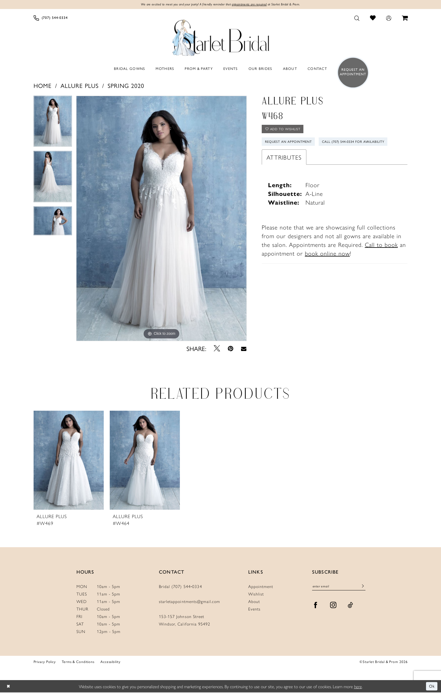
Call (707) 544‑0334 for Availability (301, 158)
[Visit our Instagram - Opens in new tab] (333, 606)
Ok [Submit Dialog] (431, 686)
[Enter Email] (338, 587)
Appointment (260, 587)
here (358, 686)
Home (43, 85)
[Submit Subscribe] (362, 587)
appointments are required (252, 5)
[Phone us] (50, 18)
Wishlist (256, 594)
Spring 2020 (126, 85)
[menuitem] (50, 18)
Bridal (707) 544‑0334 (180, 587)
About (254, 601)
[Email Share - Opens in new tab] (244, 348)
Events (254, 609)
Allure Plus (80, 85)
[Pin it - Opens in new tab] (231, 348)
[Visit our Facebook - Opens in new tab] (315, 606)
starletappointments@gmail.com (189, 601)
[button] (388, 18)
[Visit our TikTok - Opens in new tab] (350, 606)
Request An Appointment (291, 144)
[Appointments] (351, 73)
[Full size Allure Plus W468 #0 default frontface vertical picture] (161, 218)
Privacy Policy (45, 662)
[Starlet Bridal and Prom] (220, 37)
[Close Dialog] (9, 687)
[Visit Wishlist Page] (373, 18)
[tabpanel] (53, 124)
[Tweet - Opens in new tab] (216, 348)
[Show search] (357, 18)
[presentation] (69, 460)
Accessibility (110, 662)
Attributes (284, 174)
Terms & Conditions (78, 662)
